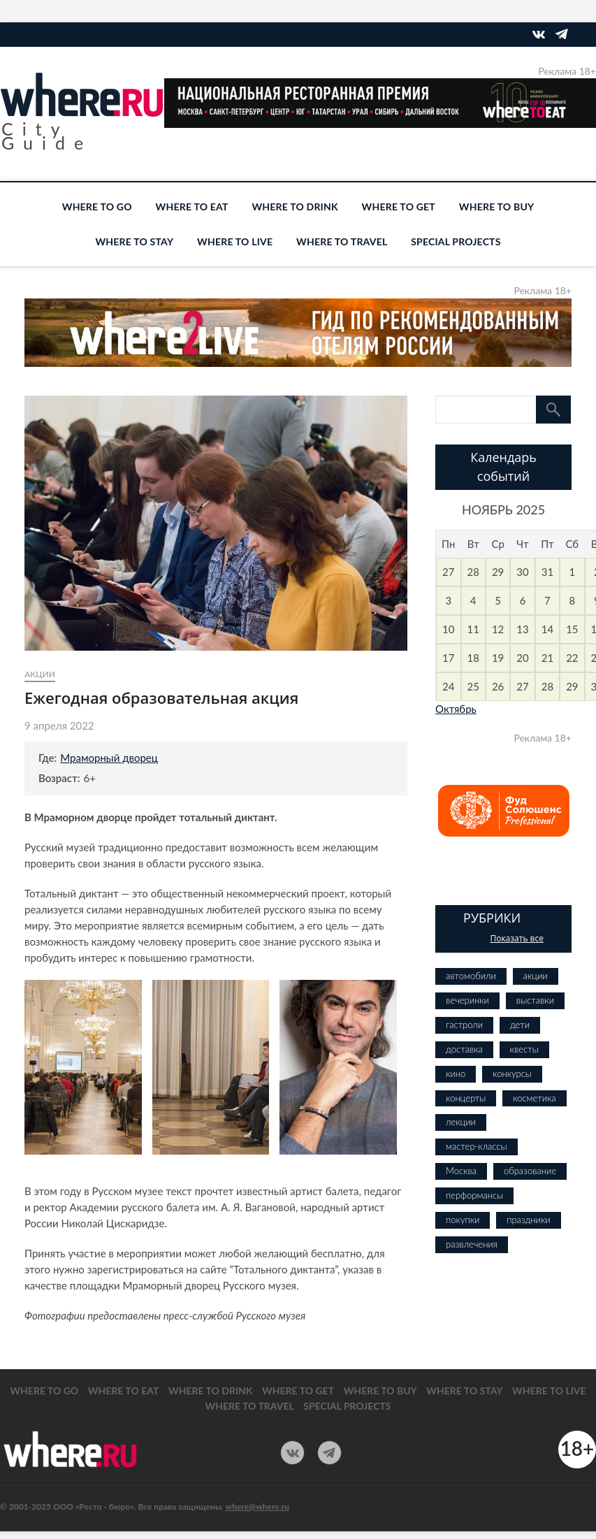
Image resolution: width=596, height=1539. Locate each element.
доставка (464, 1049)
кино (455, 1073)
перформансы (474, 1195)
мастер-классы (476, 1146)
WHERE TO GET (398, 206)
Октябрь (456, 708)
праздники (528, 1219)
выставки (535, 1000)
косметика (534, 1098)
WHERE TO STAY (134, 241)
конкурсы (512, 1073)
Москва (461, 1170)
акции (39, 674)
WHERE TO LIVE (234, 241)
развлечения (471, 1244)
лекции (461, 1121)
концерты (466, 1098)
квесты (524, 1049)
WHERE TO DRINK (294, 206)
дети (520, 1024)
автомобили (471, 975)
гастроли (464, 1024)
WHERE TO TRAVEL (341, 241)
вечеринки (467, 1000)
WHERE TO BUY (496, 206)
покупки (462, 1219)
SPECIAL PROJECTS (455, 241)
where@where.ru (257, 1506)
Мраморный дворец (109, 757)
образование (530, 1170)
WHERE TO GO (97, 206)
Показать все (517, 938)
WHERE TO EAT (192, 206)
